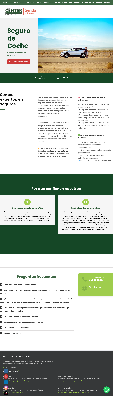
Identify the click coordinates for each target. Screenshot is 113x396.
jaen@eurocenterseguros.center (14, 392)
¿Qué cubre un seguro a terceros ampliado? (19, 316)
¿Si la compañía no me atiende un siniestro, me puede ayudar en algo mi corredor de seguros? (35, 291)
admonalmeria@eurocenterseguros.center (73, 392)
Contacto (65, 77)
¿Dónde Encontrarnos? (11, 333)
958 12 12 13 (42, 78)
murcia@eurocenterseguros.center (70, 381)
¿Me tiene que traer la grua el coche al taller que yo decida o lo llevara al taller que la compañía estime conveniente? (35, 309)
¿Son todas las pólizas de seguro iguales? (18, 284)
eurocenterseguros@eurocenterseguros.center (21, 370)
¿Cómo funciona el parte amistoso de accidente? (22, 322)
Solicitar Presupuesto (18, 61)
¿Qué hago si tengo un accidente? (15, 327)
